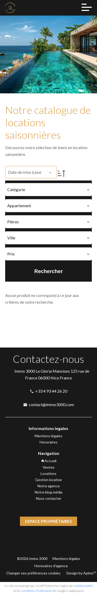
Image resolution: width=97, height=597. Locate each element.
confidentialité (83, 585)
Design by (81, 573)
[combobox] (48, 189)
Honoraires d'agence (51, 566)
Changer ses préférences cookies (33, 573)
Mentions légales (66, 558)
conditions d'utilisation (36, 590)
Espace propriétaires (48, 521)
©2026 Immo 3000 (32, 558)
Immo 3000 (24, 371)
